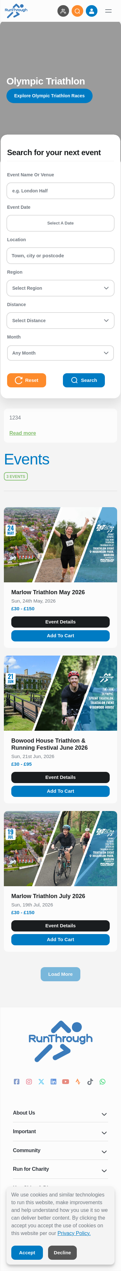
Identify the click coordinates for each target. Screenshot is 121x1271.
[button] (60, 593)
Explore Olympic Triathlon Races (49, 95)
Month (14, 337)
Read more (22, 433)
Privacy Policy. (74, 1233)
